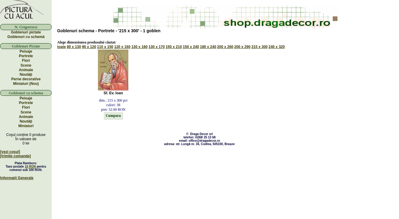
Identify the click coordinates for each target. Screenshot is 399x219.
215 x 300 (260, 47)
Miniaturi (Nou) (26, 84)
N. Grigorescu (26, 27)
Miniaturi (25, 126)
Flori (26, 60)
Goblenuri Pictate (26, 46)
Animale (26, 70)
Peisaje (26, 51)
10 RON (30, 166)
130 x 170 (156, 47)
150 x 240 (191, 47)
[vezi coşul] (10, 152)
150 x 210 (174, 47)
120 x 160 (122, 47)
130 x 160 (139, 47)
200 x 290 (242, 47)
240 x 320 (277, 47)
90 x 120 (89, 47)
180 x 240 (208, 47)
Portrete (26, 56)
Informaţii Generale (16, 178)
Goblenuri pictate (26, 32)
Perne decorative (26, 79)
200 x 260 (225, 47)
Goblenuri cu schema (26, 93)
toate (61, 47)
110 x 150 (105, 47)
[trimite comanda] (15, 156)
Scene (26, 65)
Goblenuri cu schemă (25, 37)
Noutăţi (26, 74)
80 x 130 (74, 47)
